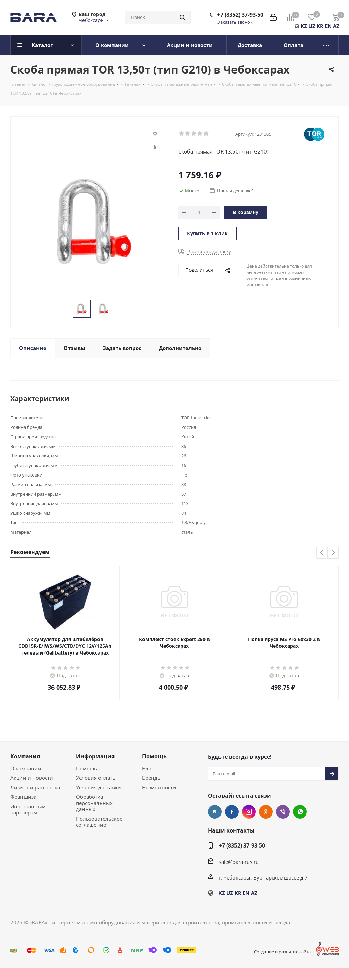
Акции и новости (31, 777)
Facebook (232, 812)
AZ (336, 25)
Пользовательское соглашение (99, 821)
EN (328, 25)
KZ (304, 25)
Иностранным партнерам (28, 809)
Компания (25, 756)
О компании (25, 768)
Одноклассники (266, 812)
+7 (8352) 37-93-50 (240, 14)
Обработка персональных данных (94, 802)
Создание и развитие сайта (282, 952)
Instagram (249, 812)
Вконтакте (215, 812)
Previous (322, 553)
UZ (311, 25)
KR (320, 25)
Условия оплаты (96, 777)
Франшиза (23, 796)
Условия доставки (98, 787)
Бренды (152, 777)
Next (333, 553)
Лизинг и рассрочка (35, 787)
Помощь (86, 768)
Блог (147, 768)
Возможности (159, 787)
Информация (95, 756)
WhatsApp (300, 812)
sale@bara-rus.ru (239, 861)
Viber (283, 812)
